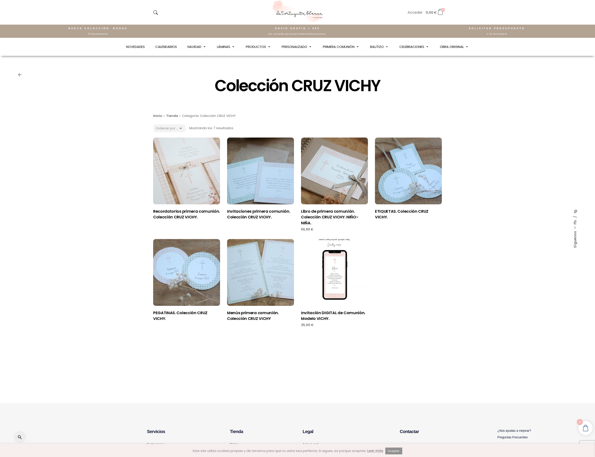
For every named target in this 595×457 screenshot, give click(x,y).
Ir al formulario (497, 34)
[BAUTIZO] (379, 47)
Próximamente (98, 34)
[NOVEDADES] (135, 47)
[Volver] (20, 75)
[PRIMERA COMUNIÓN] (341, 47)
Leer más (375, 450)
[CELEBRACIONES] (414, 47)
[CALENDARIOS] (166, 47)
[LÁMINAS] (226, 47)
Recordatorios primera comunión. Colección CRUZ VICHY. (186, 214)
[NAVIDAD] (197, 47)
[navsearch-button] (155, 12)
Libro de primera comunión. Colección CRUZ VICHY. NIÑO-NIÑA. (329, 217)
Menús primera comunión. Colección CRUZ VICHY (253, 315)
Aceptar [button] (394, 451)
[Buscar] (20, 437)
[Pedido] (169, 128)
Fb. (575, 222)
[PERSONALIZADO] (297, 47)
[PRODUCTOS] (258, 47)
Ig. (575, 211)
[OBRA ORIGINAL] (454, 47)
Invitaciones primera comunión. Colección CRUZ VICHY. (258, 214)
